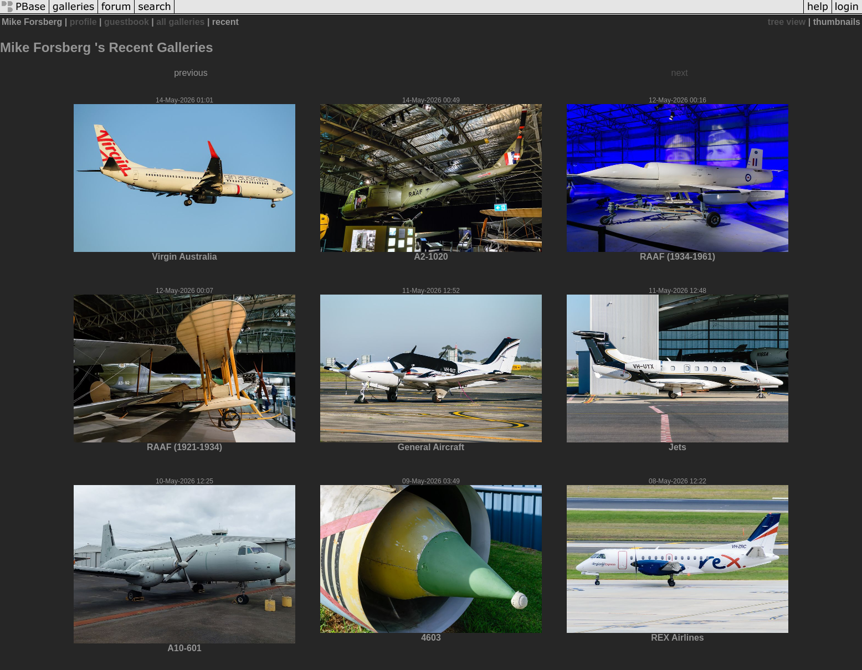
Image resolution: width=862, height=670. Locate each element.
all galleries (180, 22)
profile (83, 22)
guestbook (126, 22)
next (679, 73)
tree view (786, 22)
